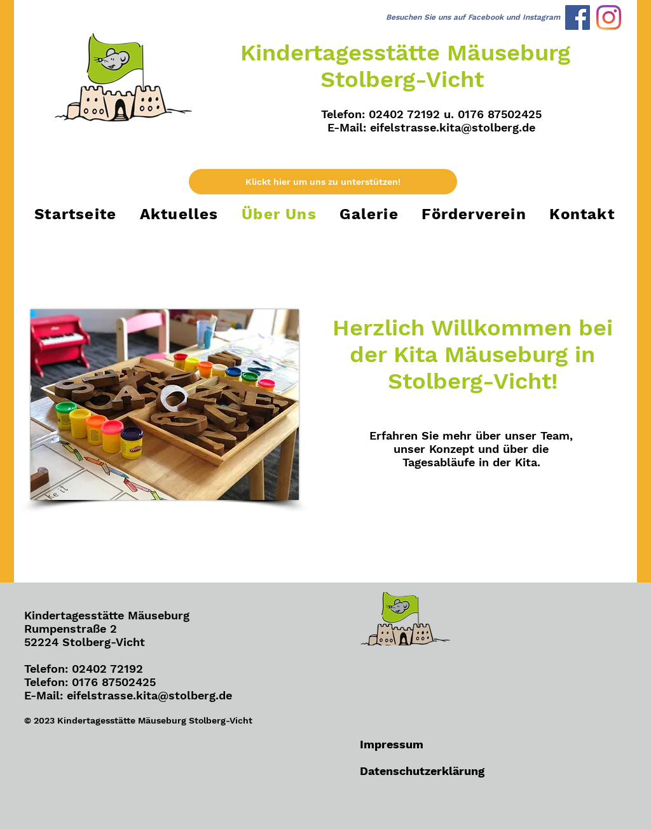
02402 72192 (107, 668)
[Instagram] (608, 17)
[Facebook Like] (103, 801)
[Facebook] (577, 17)
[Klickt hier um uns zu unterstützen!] (323, 181)
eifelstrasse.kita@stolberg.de (452, 127)
